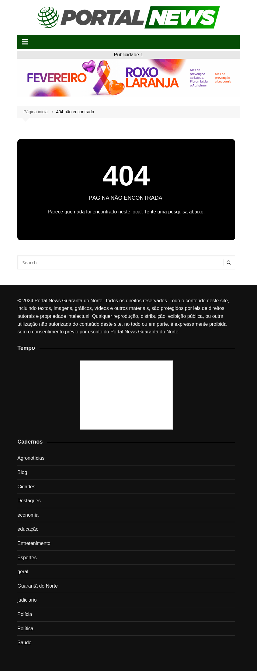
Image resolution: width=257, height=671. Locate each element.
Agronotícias (30, 458)
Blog (22, 472)
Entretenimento (33, 543)
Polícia (24, 614)
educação (27, 529)
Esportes (26, 557)
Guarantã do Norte (37, 585)
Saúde (24, 642)
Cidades (26, 486)
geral (22, 571)
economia (27, 515)
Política (25, 628)
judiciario (26, 599)
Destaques (29, 500)
